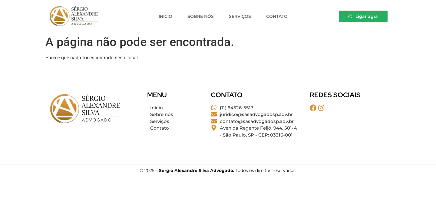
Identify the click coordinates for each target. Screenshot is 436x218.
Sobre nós (200, 16)
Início (165, 16)
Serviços (240, 16)
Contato (277, 16)
